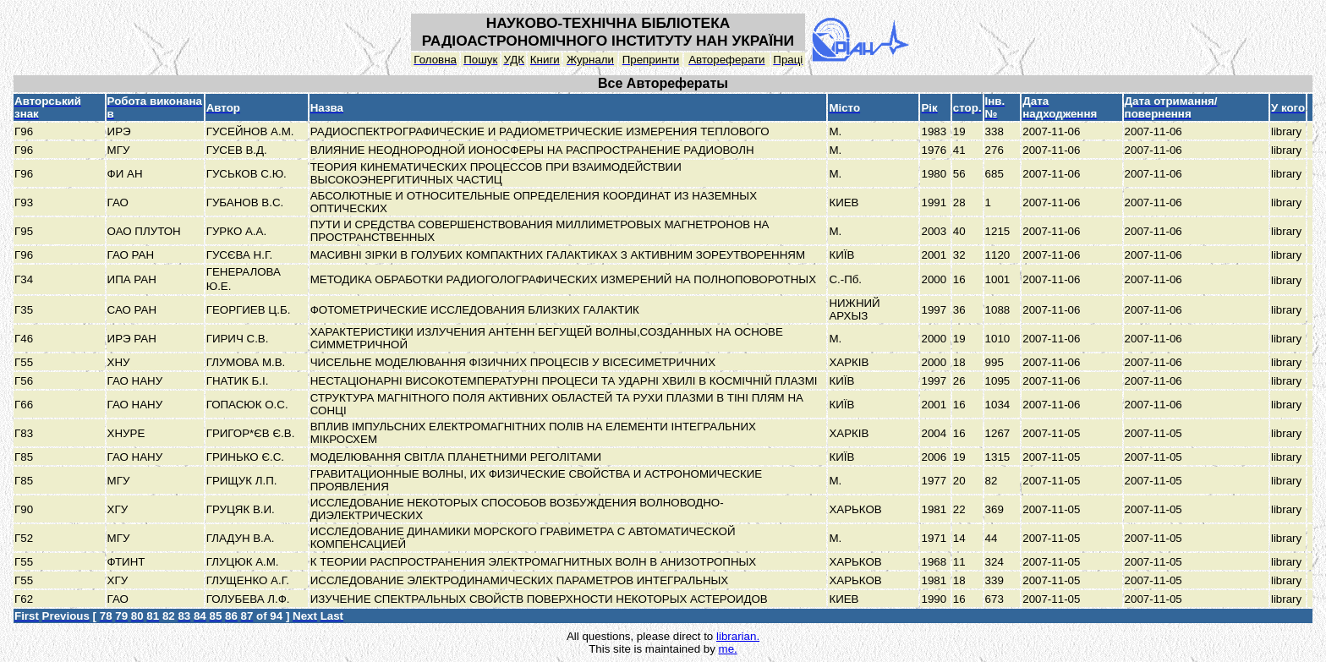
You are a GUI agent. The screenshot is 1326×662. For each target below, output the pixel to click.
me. (728, 649)
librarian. (737, 636)
